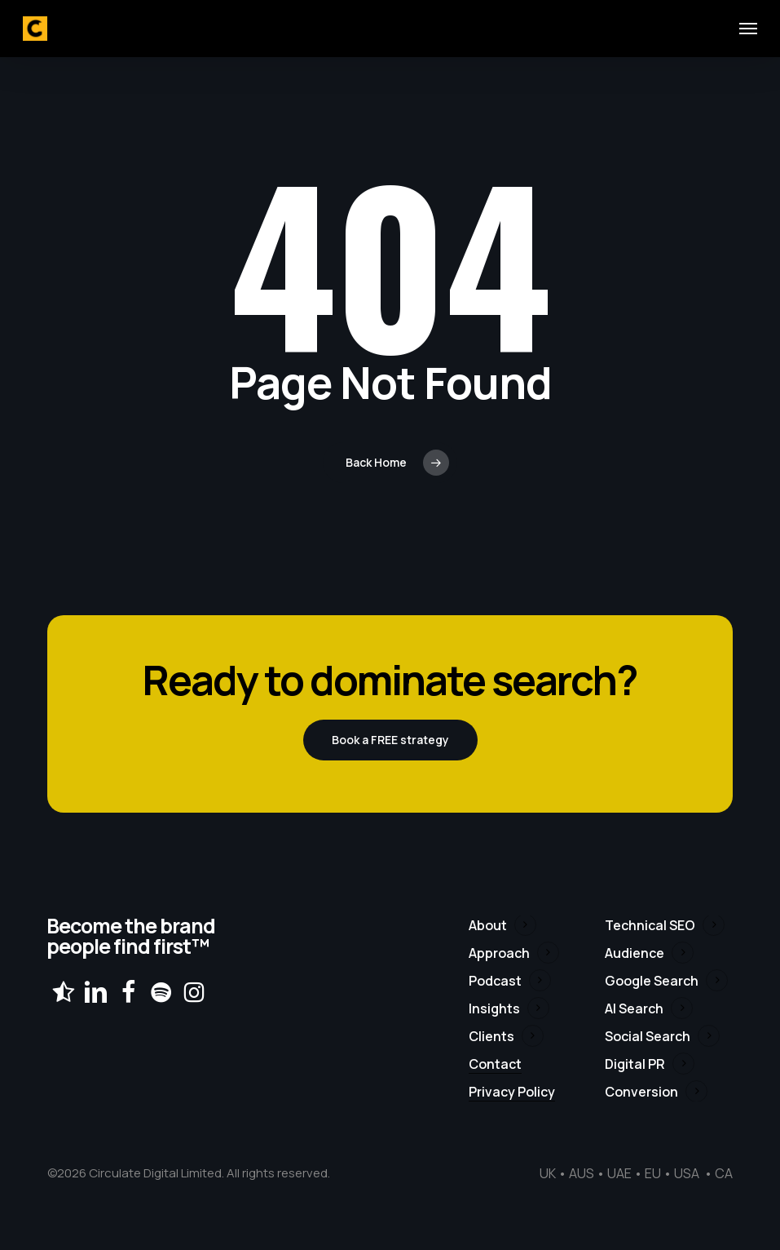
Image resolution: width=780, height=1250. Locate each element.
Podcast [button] (495, 981)
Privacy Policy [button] (512, 1092)
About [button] (488, 925)
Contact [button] (495, 1064)
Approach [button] (499, 953)
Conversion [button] (641, 1092)
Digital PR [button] (635, 1064)
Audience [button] (634, 953)
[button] (748, 28)
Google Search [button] (651, 981)
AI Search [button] (634, 1008)
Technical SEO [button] (650, 925)
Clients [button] (491, 1036)
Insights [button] (494, 1008)
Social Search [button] (647, 1036)
